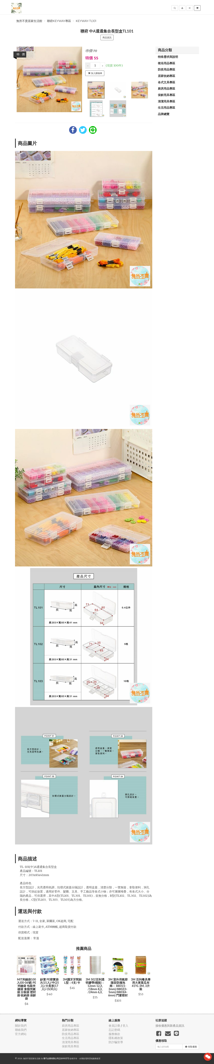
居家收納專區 (166, 76)
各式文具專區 (166, 82)
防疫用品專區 (166, 69)
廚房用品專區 (166, 88)
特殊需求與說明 (168, 56)
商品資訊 (107, 37)
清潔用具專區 (166, 101)
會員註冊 (114, 1025)
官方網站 (21, 1034)
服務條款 (114, 1034)
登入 (125, 1025)
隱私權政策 (116, 1038)
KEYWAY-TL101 (86, 21)
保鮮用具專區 (166, 95)
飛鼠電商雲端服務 (89, 1058)
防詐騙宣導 (116, 1042)
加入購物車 (95, 73)
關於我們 (21, 1025)
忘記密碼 (114, 1030)
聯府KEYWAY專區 (59, 21)
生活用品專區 (166, 107)
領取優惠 (191, 1046)
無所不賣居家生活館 (29, 21)
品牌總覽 (163, 114)
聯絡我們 (21, 1030)
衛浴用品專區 (166, 63)
